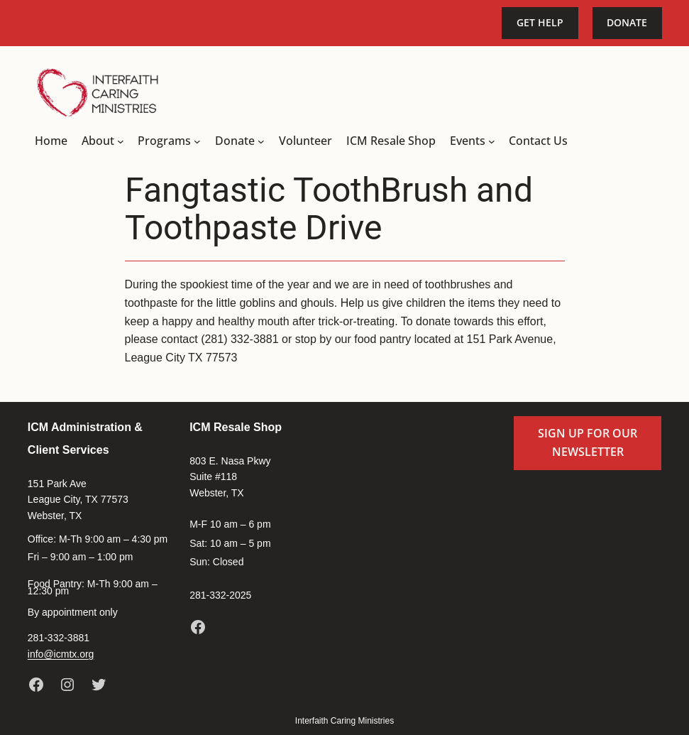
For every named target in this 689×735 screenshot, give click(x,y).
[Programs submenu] (197, 141)
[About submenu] (120, 141)
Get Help (540, 22)
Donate (627, 22)
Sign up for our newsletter (587, 442)
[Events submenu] (491, 141)
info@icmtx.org (61, 654)
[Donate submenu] (261, 141)
